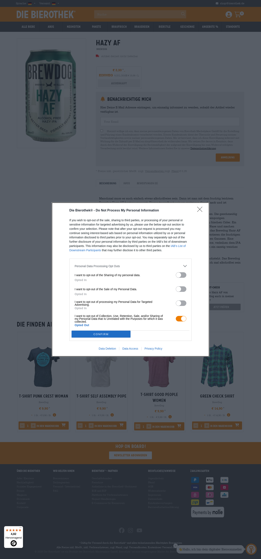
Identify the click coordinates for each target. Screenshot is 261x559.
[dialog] (130, 279)
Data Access (130, 348)
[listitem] (130, 266)
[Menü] (20, 528)
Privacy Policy (153, 348)
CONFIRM (101, 334)
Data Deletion (107, 348)
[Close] (201, 210)
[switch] (181, 275)
